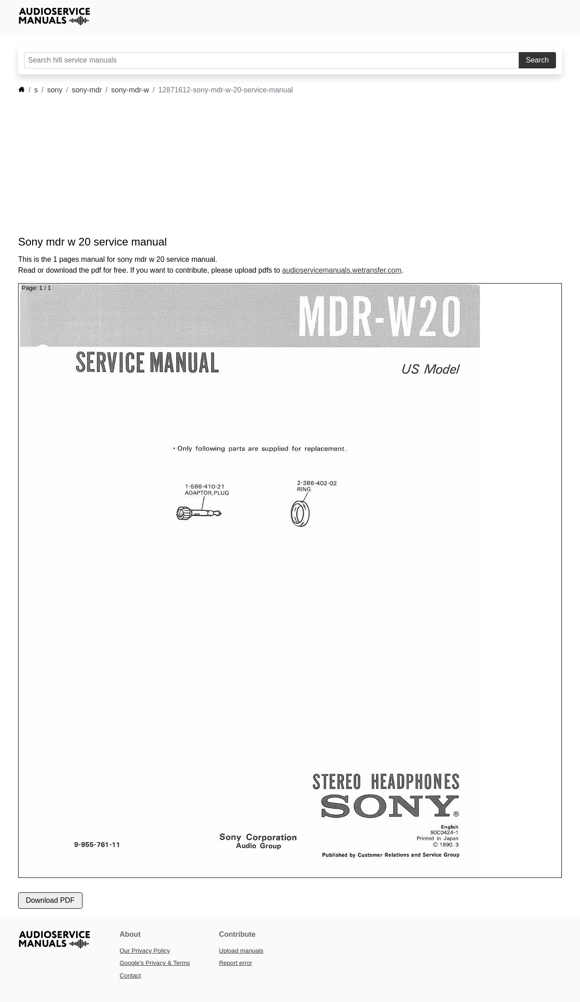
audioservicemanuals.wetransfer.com (341, 270)
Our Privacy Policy (145, 950)
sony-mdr (87, 90)
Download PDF (50, 900)
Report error (235, 962)
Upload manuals (241, 950)
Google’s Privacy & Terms (155, 962)
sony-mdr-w (130, 90)
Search (537, 60)
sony (55, 90)
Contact (130, 975)
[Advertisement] (276, 165)
